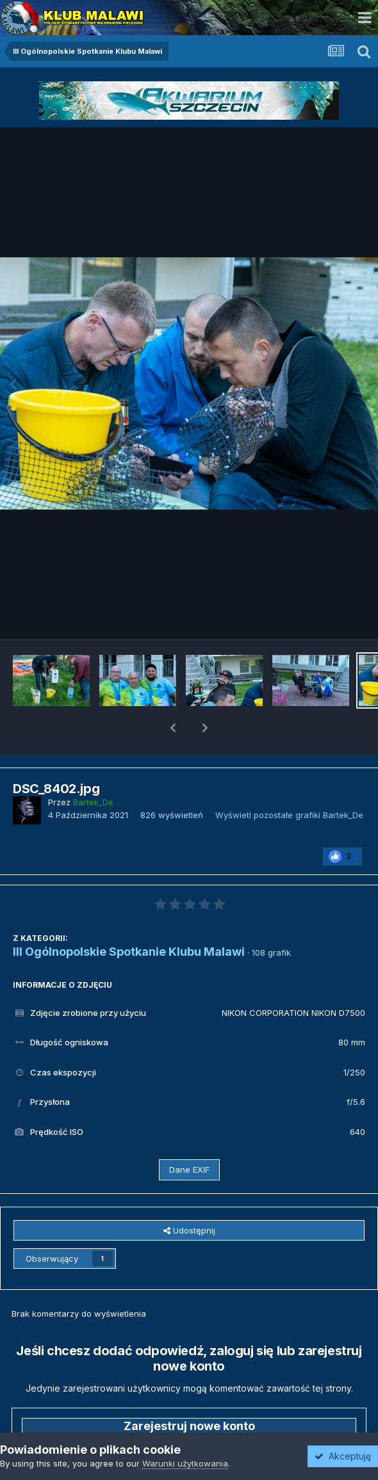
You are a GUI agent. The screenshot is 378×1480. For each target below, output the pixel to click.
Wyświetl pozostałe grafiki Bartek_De (289, 781)
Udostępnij (189, 1197)
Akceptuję (343, 1456)
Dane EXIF (189, 1136)
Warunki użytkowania (185, 1463)
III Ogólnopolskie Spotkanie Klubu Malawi (129, 918)
